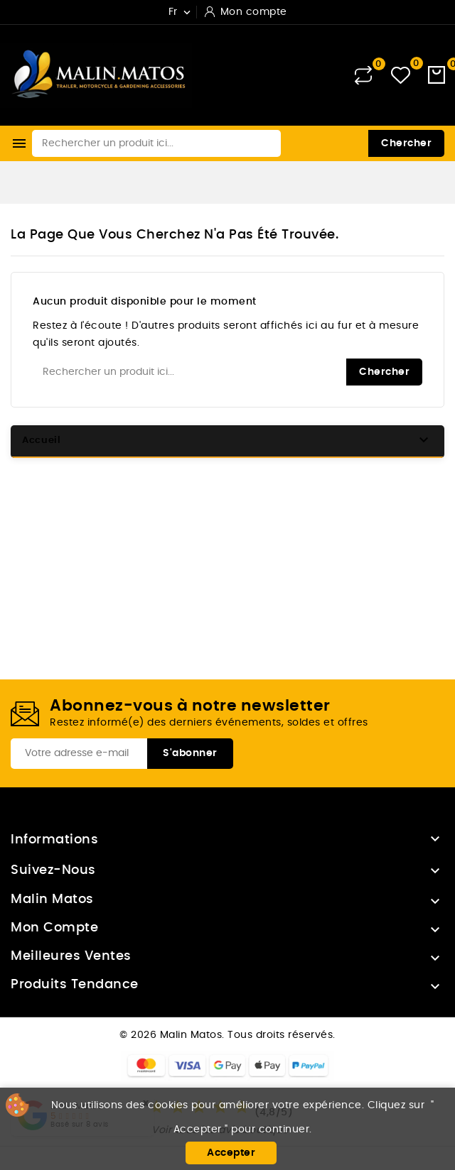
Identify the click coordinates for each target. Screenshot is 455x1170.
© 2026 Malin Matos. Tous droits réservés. (227, 1035)
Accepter (231, 1153)
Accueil (41, 440)
